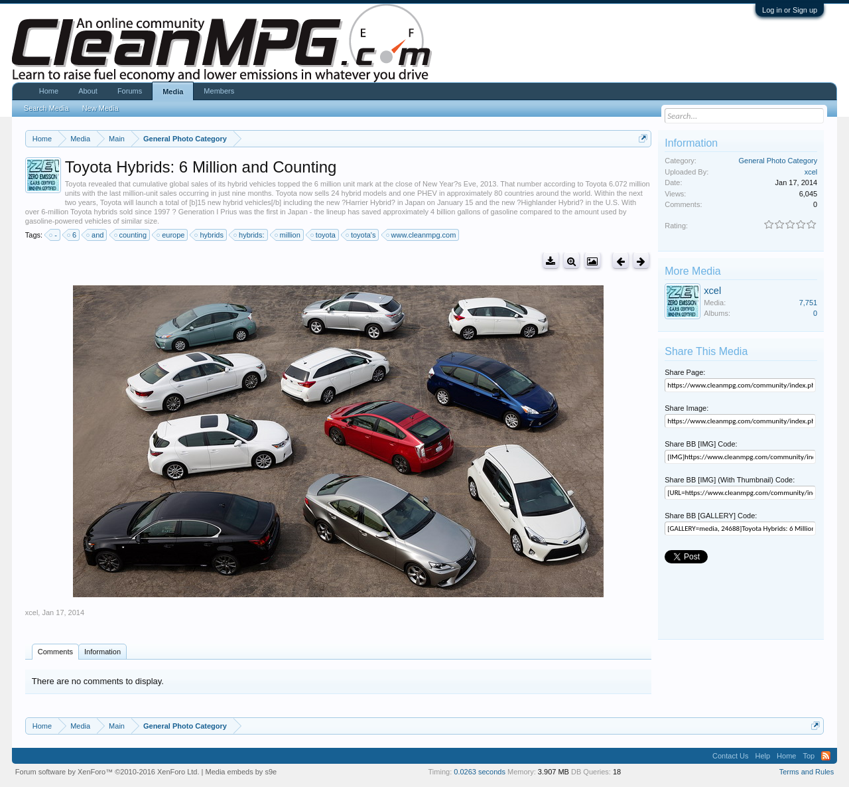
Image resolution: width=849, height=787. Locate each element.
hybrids (209, 235)
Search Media (46, 108)
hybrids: (250, 235)
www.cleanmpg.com (421, 235)
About (88, 91)
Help (762, 756)
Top (809, 756)
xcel (31, 612)
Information (102, 652)
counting (131, 235)
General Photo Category (778, 161)
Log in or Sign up (789, 10)
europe (171, 235)
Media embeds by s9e (241, 772)
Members (219, 91)
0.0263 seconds (479, 772)
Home (48, 91)
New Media (100, 108)
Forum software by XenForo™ (107, 772)
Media (173, 92)
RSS (825, 755)
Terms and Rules (806, 772)
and (95, 235)
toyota (324, 235)
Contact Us (730, 756)
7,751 (808, 303)
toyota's (361, 235)
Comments (55, 652)
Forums (129, 91)
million (288, 235)
